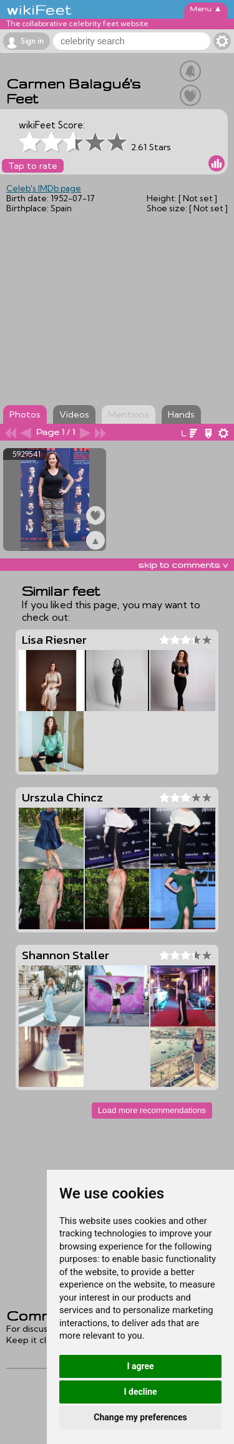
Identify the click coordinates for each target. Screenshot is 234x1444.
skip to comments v (183, 565)
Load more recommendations (152, 1110)
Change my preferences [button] (140, 1417)
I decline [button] (140, 1392)
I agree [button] (140, 1366)
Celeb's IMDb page (43, 188)
